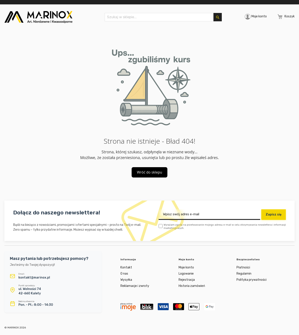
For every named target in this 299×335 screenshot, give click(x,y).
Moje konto (259, 16)
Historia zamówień (192, 286)
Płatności (243, 267)
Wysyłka (126, 280)
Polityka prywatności (251, 280)
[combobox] (163, 17)
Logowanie (186, 273)
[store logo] (38, 17)
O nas (124, 273)
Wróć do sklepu (149, 172)
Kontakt (126, 267)
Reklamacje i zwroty (134, 286)
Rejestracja (187, 280)
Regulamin (243, 273)
